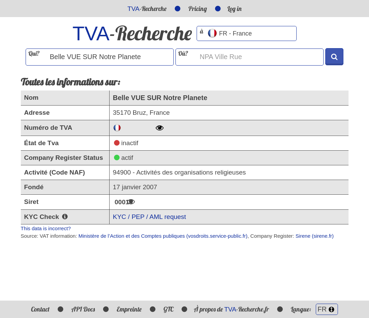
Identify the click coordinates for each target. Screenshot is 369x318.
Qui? (34, 53)
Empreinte (129, 309)
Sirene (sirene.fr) (315, 236)
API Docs (83, 309)
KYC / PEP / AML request (149, 216)
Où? (183, 53)
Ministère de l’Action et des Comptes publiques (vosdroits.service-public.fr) (163, 236)
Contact (40, 309)
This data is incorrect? (46, 228)
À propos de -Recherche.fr (231, 309)
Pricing (197, 8)
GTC (168, 309)
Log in (234, 8)
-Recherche (147, 8)
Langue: (314, 309)
